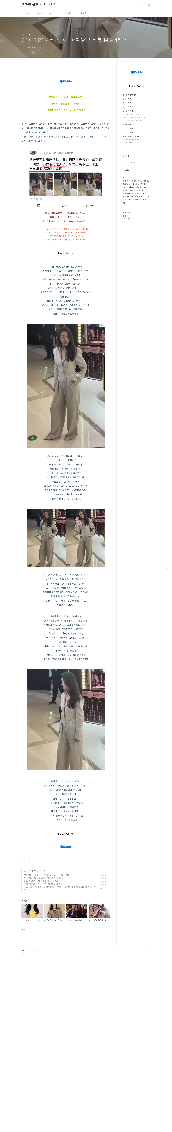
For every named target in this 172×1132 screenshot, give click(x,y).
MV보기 (125, 187)
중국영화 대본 (128, 142)
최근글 (125, 162)
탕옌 (140, 196)
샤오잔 (132, 190)
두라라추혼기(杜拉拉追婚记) (133, 139)
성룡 (124, 193)
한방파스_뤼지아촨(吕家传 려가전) (135, 117)
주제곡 (144, 190)
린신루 (134, 193)
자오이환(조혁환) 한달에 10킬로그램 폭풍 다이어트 (42, 984)
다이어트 (139, 187)
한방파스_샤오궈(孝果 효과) (133, 120)
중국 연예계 (127, 181)
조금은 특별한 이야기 (130, 95)
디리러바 (132, 187)
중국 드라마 (134, 196)
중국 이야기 (127, 107)
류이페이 (143, 184)
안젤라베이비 (137, 199)
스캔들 (139, 193)
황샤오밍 (126, 196)
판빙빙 (145, 193)
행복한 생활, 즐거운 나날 (39, 4)
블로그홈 (25, 13)
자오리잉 (146, 196)
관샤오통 (136, 184)
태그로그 (53, 13)
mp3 (124, 203)
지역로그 (39, 13)
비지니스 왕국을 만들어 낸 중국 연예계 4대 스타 (41, 982)
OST (130, 184)
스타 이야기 (28, 971)
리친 (128, 193)
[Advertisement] (66, 627)
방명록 (83, 13)
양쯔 (124, 199)
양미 (145, 187)
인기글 (132, 162)
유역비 (129, 199)
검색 (143, 5)
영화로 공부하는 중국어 (131, 136)
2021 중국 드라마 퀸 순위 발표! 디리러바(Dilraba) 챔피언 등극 (46, 976)
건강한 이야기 (128, 111)
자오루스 (126, 190)
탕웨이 (138, 190)
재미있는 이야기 (128, 132)
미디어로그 (68, 13)
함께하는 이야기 (128, 128)
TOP (148, 1052)
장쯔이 (125, 184)
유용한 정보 (127, 124)
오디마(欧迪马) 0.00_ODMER (134, 114)
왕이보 (140, 181)
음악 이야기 (127, 103)
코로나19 (147, 181)
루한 (144, 199)
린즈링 (134, 181)
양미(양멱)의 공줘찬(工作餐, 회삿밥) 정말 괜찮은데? (42, 979)
